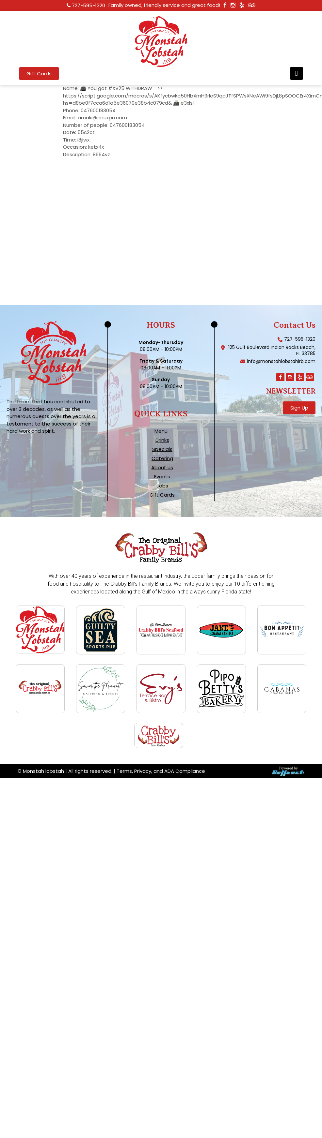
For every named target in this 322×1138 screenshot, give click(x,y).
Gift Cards (162, 495)
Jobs (162, 486)
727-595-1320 (88, 5)
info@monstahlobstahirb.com (281, 361)
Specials (162, 449)
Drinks (162, 440)
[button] (296, 73)
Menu (161, 431)
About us (162, 467)
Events (162, 476)
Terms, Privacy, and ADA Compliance (161, 771)
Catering (162, 458)
